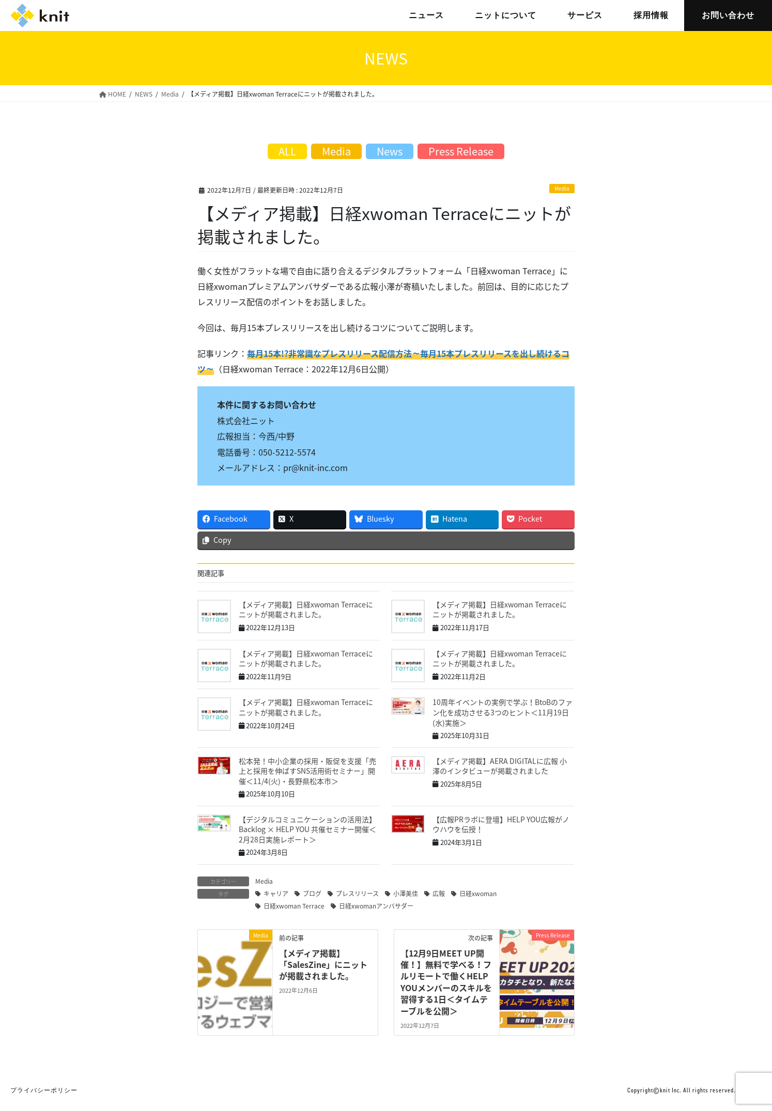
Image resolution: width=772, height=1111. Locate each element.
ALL (287, 151)
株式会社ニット (39, 15)
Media (561, 188)
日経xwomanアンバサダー (376, 906)
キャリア (276, 893)
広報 (439, 893)
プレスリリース (357, 893)
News (390, 151)
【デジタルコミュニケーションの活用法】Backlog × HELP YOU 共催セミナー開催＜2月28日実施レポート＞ (307, 829)
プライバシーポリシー (44, 1090)
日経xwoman (478, 893)
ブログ (312, 893)
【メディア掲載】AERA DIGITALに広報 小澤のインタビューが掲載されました (500, 766)
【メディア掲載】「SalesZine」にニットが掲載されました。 (323, 964)
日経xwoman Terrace (294, 906)
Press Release (460, 151)
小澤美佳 (405, 893)
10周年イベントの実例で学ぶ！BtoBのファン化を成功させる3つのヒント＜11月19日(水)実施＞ (503, 712)
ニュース (426, 15)
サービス (585, 15)
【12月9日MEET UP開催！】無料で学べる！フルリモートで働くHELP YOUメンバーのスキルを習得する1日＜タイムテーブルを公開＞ (446, 982)
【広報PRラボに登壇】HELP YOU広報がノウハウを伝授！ (501, 824)
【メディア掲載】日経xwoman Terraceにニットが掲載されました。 (306, 609)
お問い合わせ (728, 15)
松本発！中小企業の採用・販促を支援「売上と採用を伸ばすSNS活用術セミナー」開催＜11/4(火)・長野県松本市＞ (307, 771)
